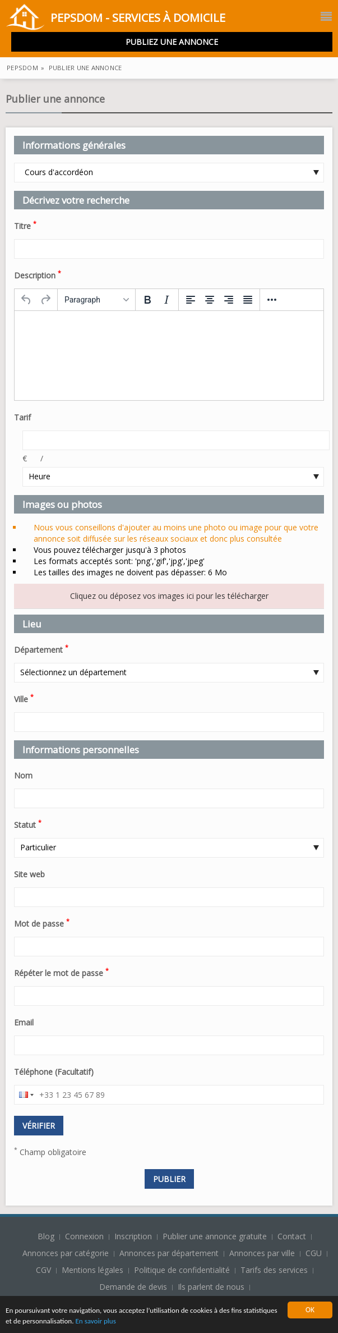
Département (41, 648)
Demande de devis (133, 1286)
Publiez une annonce (172, 41)
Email (24, 1022)
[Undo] (26, 299)
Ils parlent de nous (211, 1286)
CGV (43, 1270)
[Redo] (45, 299)
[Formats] (96, 299)
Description (37, 274)
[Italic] (166, 299)
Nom (23, 775)
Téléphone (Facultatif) (54, 1071)
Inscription (134, 1236)
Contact (292, 1236)
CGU (313, 1253)
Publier (169, 1179)
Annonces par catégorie (65, 1253)
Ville (24, 698)
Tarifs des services (274, 1270)
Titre (25, 225)
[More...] (271, 299)
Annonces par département (169, 1253)
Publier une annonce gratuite (216, 1236)
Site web (29, 874)
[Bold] (147, 299)
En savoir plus (136, 1321)
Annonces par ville (262, 1253)
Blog (47, 1236)
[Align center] (209, 299)
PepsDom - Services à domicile (115, 19)
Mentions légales (92, 1270)
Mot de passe (42, 922)
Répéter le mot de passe (61, 972)
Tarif (22, 417)
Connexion (85, 1236)
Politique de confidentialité (182, 1270)
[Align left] (190, 299)
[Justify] (247, 299)
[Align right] (228, 299)
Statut (27, 824)
